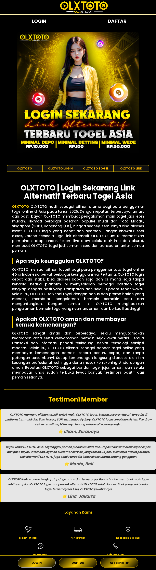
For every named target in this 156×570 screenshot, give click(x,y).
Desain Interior (28, 537)
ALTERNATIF (119, 563)
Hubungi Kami (115, 554)
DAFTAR (117, 21)
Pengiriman (78, 537)
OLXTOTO (24, 168)
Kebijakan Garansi (128, 537)
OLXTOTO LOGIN (60, 168)
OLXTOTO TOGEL (95, 168)
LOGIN (39, 21)
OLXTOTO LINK (131, 168)
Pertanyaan (40, 554)
